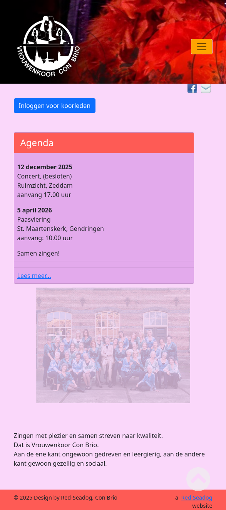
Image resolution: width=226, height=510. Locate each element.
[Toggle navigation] (202, 46)
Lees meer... (34, 275)
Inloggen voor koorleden (55, 105)
